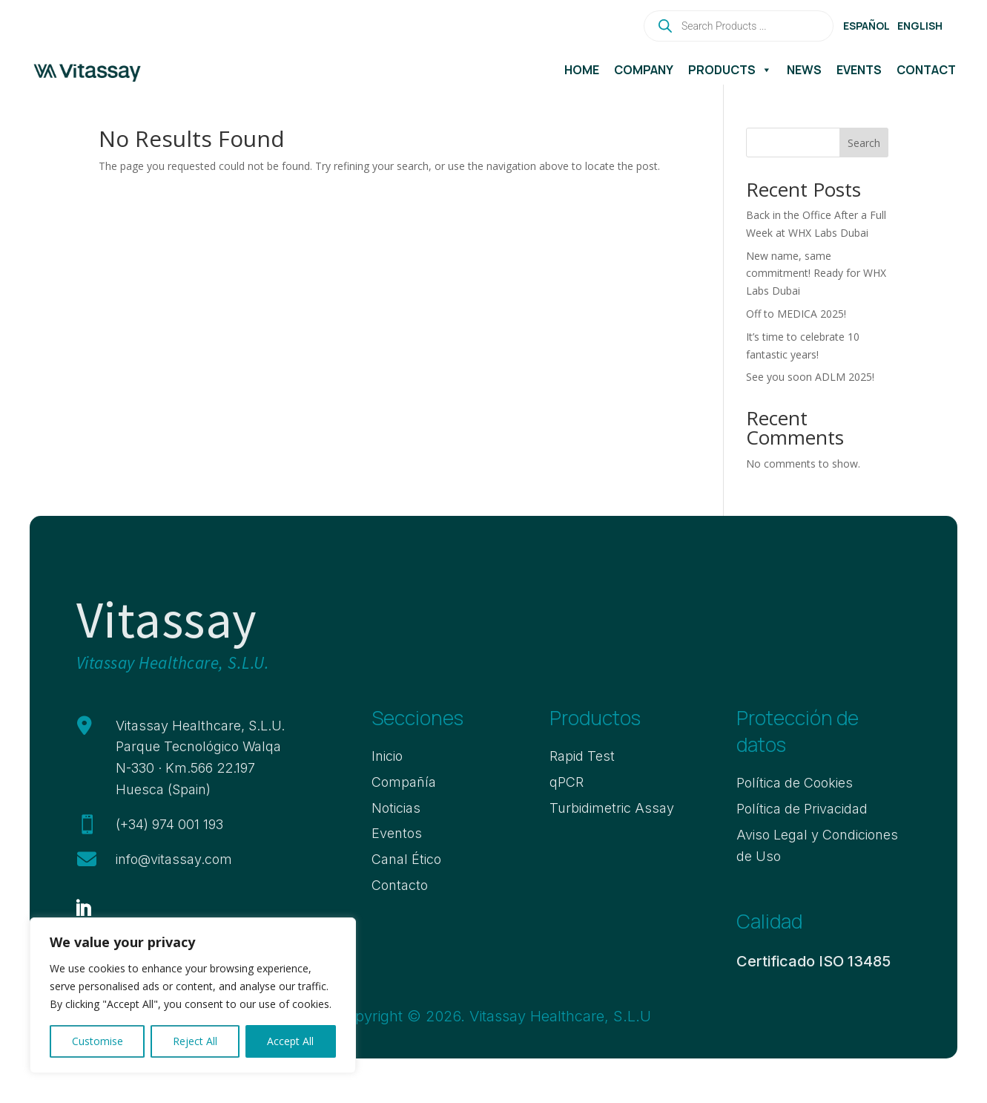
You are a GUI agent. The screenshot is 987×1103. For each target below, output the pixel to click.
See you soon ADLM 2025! (810, 377)
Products (730, 70)
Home (581, 70)
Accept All (290, 1041)
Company (643, 70)
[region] (193, 995)
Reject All (195, 1041)
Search (864, 143)
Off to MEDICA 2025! (796, 314)
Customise (97, 1041)
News (804, 70)
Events (859, 70)
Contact (926, 70)
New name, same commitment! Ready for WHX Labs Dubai (816, 273)
